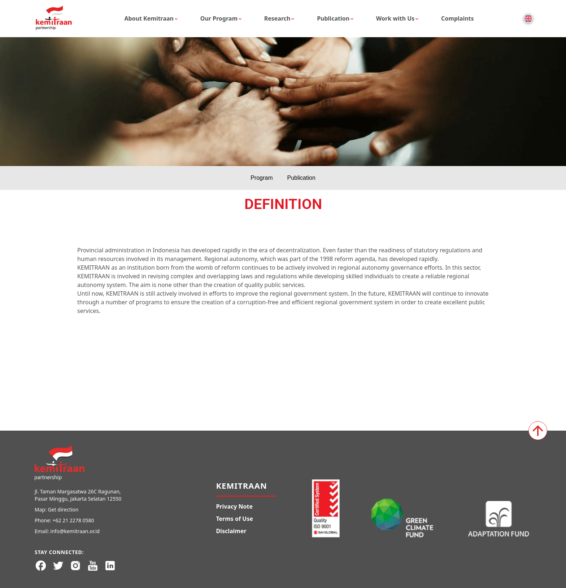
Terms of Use (234, 519)
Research (277, 18)
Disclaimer (231, 531)
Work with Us (395, 18)
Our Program (219, 18)
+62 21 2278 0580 (73, 520)
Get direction (63, 509)
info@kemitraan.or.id (75, 531)
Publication (333, 18)
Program (262, 178)
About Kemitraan (149, 18)
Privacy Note (234, 506)
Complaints (457, 18)
